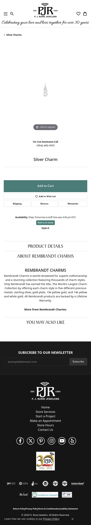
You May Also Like (45, 322)
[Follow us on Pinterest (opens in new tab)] (41, 441)
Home (45, 407)
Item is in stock (45, 222)
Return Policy (19, 509)
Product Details (45, 246)
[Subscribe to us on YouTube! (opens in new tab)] (62, 441)
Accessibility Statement (67, 509)
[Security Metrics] (67, 495)
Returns (44, 203)
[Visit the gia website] (23, 483)
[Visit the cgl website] (65, 483)
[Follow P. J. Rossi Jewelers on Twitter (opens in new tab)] (30, 441)
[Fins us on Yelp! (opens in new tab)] (72, 441)
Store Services (45, 412)
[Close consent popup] (72, 519)
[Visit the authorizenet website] (45, 483)
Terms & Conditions (47, 509)
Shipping (17, 203)
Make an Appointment (45, 421)
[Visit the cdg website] (55, 483)
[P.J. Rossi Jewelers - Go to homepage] (45, 391)
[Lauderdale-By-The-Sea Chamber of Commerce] (45, 495)
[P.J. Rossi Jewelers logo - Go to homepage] (45, 13)
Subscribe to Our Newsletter (45, 353)
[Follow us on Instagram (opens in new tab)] (51, 441)
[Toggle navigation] (4, 13)
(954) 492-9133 (46, 145)
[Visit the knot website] (23, 495)
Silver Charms (14, 34)
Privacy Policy (31, 509)
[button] (12, 14)
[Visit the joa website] (35, 483)
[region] (45, 90)
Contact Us (45, 430)
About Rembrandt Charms (45, 256)
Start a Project (45, 416)
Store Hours (45, 425)
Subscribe (78, 361)
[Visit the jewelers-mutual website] (77, 483)
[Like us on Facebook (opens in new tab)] (20, 441)
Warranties (73, 203)
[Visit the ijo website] (11, 483)
